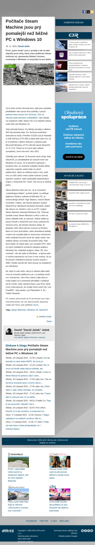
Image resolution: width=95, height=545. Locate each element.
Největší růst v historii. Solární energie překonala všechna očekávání (79, 87)
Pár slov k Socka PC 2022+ (78, 214)
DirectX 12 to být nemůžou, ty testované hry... (26, 411)
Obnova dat (51, 440)
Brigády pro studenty (47, 443)
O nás (54, 521)
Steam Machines (18, 310)
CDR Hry (73, 35)
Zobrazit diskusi (12, 429)
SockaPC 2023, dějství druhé (79, 193)
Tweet (49, 321)
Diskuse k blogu (16, 345)
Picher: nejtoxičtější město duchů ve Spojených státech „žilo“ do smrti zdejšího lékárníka (18, 475)
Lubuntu (35, 305)
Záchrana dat (63, 440)
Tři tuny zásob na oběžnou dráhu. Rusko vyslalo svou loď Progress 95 (79, 44)
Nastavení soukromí (25, 542)
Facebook (31, 521)
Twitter (43, 521)
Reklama (64, 521)
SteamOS (43, 310)
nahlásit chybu (45, 317)
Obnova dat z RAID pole (36, 440)
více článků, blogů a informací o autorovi (29, 337)
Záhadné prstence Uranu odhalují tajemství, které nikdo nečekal (79, 77)
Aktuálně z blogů (73, 176)
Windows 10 (32, 310)
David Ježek (24, 46)
